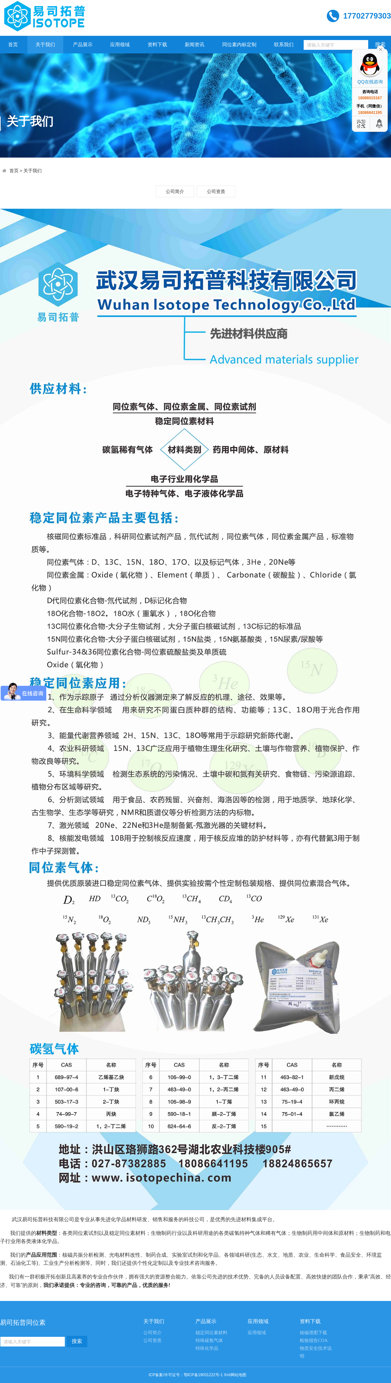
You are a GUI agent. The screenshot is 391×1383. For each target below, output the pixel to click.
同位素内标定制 (239, 44)
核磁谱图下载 (313, 1332)
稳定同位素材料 (211, 1332)
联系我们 (284, 44)
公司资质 (216, 191)
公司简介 (175, 191)
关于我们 (45, 44)
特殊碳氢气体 (209, 1340)
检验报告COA (314, 1340)
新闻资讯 (194, 44)
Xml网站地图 (235, 1375)
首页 (13, 44)
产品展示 (83, 44)
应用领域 (120, 44)
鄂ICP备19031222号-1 (203, 1375)
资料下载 (157, 44)
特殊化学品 (206, 1348)
